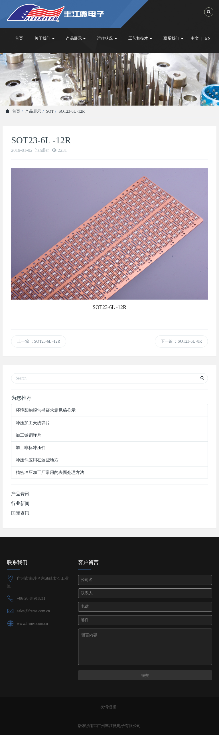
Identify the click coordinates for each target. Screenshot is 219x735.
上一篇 (38, 341)
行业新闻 (20, 503)
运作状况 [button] (107, 38)
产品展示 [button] (76, 38)
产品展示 (33, 111)
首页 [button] (19, 38)
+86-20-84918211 (31, 598)
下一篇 (181, 341)
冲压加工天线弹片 (33, 423)
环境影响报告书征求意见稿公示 (46, 410)
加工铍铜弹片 (28, 435)
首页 (12, 111)
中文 (195, 38)
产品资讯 (20, 493)
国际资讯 (20, 513)
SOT (50, 111)
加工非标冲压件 (31, 447)
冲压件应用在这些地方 (37, 460)
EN (207, 38)
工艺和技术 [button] (140, 38)
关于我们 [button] (44, 38)
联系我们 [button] (173, 38)
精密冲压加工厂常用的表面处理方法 (50, 472)
